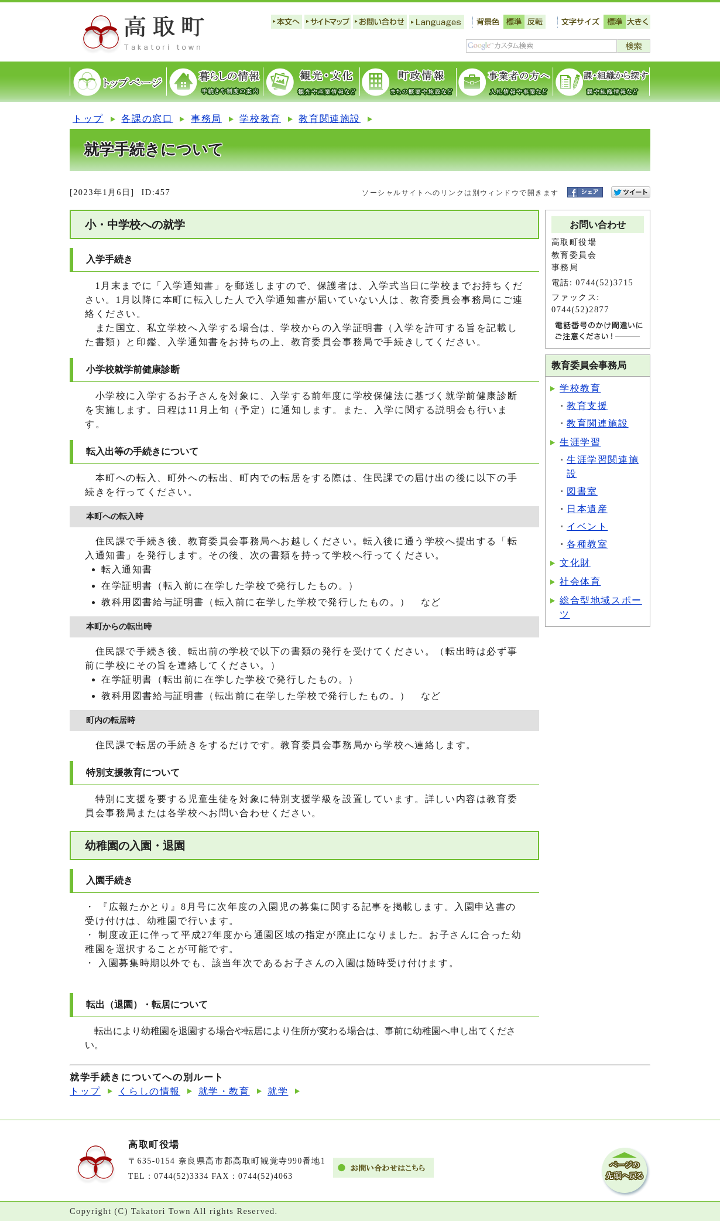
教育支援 (587, 406)
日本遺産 (587, 509)
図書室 (582, 491)
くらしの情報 (149, 1091)
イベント (587, 526)
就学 (278, 1091)
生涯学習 (580, 442)
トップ (88, 119)
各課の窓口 (147, 119)
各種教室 (587, 544)
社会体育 (580, 581)
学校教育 (259, 119)
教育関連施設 (330, 119)
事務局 (206, 119)
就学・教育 (224, 1091)
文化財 (575, 563)
